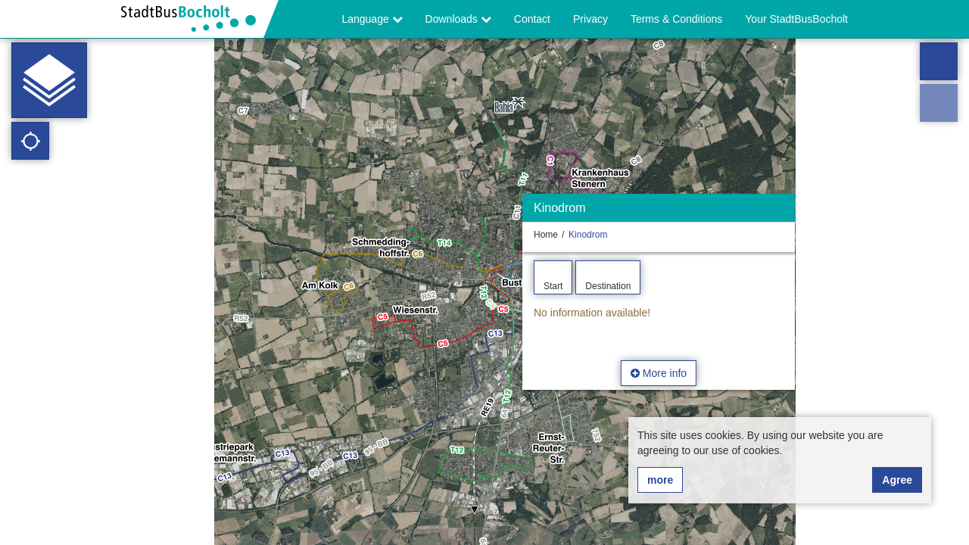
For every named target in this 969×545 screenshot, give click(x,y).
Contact (532, 19)
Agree (897, 480)
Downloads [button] (458, 19)
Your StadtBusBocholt (796, 19)
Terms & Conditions (676, 19)
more (660, 480)
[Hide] (781, 211)
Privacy (590, 19)
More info (659, 373)
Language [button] (371, 19)
